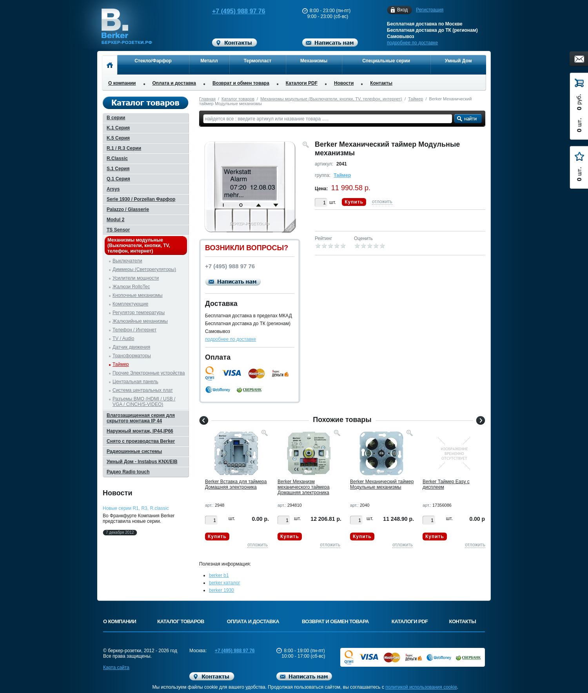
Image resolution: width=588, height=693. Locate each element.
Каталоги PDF (302, 83)
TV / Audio (123, 338)
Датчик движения (131, 347)
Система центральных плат (143, 390)
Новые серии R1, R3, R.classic (136, 508)
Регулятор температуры (139, 312)
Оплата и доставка (174, 83)
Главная (207, 98)
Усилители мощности (136, 278)
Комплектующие (130, 304)
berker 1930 (221, 590)
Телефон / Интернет (134, 330)
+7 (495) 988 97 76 (231, 11)
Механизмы (313, 61)
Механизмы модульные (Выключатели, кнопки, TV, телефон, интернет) (331, 98)
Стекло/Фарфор (153, 61)
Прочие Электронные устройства (149, 373)
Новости (344, 83)
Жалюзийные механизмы (140, 321)
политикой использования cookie (421, 687)
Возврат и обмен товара (240, 83)
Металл (209, 61)
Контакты (381, 83)
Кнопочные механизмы (138, 295)
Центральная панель (135, 381)
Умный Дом (458, 61)
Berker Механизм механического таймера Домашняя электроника (304, 487)
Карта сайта (116, 667)
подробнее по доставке (412, 42)
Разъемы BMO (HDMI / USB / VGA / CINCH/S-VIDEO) (144, 401)
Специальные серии (386, 61)
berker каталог (224, 583)
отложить (382, 201)
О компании (122, 83)
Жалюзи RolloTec (131, 286)
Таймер (415, 98)
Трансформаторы (132, 355)
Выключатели (127, 261)
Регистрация (429, 10)
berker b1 (219, 575)
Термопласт (258, 61)
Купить (354, 202)
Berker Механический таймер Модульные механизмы (382, 484)
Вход (402, 10)
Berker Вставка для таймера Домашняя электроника (236, 484)
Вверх (515, 668)
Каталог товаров (237, 98)
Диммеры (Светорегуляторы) (144, 269)
